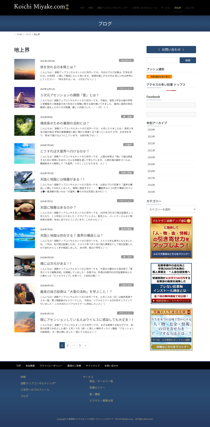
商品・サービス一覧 (101, 381)
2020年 (151, 157)
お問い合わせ (111, 365)
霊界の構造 (126, 228)
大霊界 (128, 144)
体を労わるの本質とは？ (58, 67)
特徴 (23, 377)
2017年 (151, 178)
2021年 (151, 150)
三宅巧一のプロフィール (35, 390)
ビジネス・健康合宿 (101, 400)
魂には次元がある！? (55, 263)
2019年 (151, 164)
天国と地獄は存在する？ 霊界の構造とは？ (71, 235)
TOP (18, 365)
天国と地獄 (126, 172)
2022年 (151, 143)
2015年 (151, 191)
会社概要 (30, 365)
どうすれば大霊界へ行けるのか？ (64, 151)
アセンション (125, 88)
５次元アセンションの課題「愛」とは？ (69, 95)
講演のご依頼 (74, 365)
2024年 (151, 129)
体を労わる (126, 60)
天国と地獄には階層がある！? (62, 179)
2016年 (151, 184)
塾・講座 (94, 394)
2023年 (151, 136)
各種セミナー (97, 387)
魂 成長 (127, 116)
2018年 (151, 171)
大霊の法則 (126, 284)
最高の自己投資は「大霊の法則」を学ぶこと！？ (76, 291)
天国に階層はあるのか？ (58, 207)
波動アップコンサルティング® (38, 383)
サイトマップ (93, 365)
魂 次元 (127, 256)
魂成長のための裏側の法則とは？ (64, 123)
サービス (88, 377)
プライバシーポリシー (51, 365)
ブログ (24, 396)
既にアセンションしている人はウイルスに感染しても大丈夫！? (86, 319)
